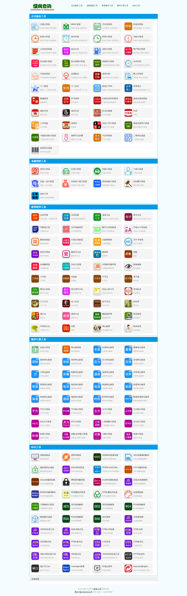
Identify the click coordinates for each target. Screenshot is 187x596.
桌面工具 (97, 589)
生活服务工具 (76, 5)
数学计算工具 (122, 5)
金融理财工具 (92, 5)
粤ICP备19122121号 (84, 592)
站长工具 (136, 5)
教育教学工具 (107, 5)
